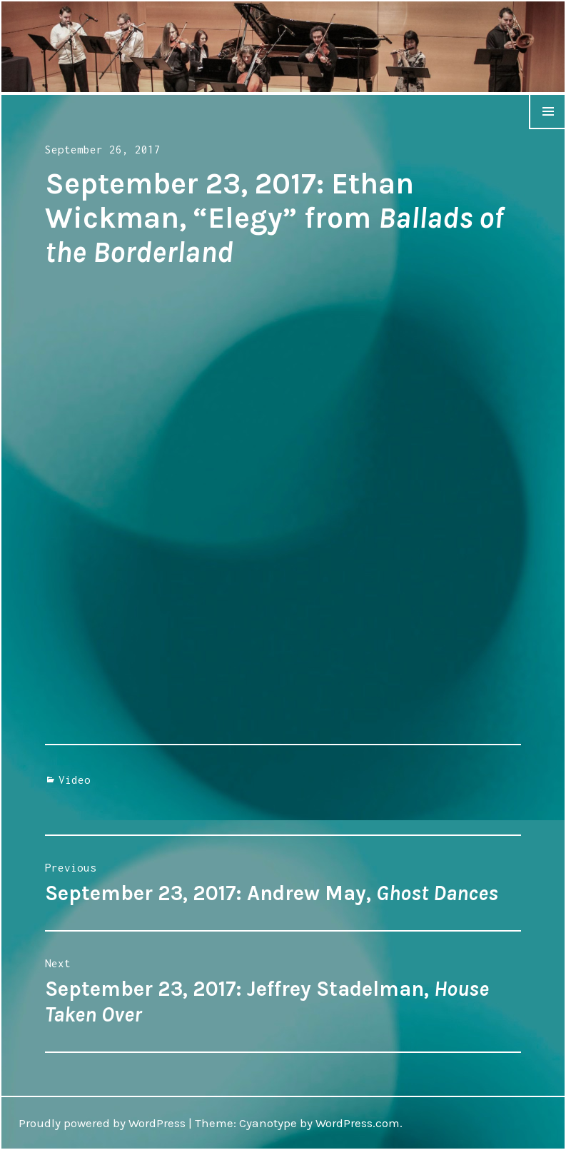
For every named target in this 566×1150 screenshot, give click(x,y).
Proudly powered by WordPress (102, 1123)
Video (75, 779)
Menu (547, 128)
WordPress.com (357, 1123)
